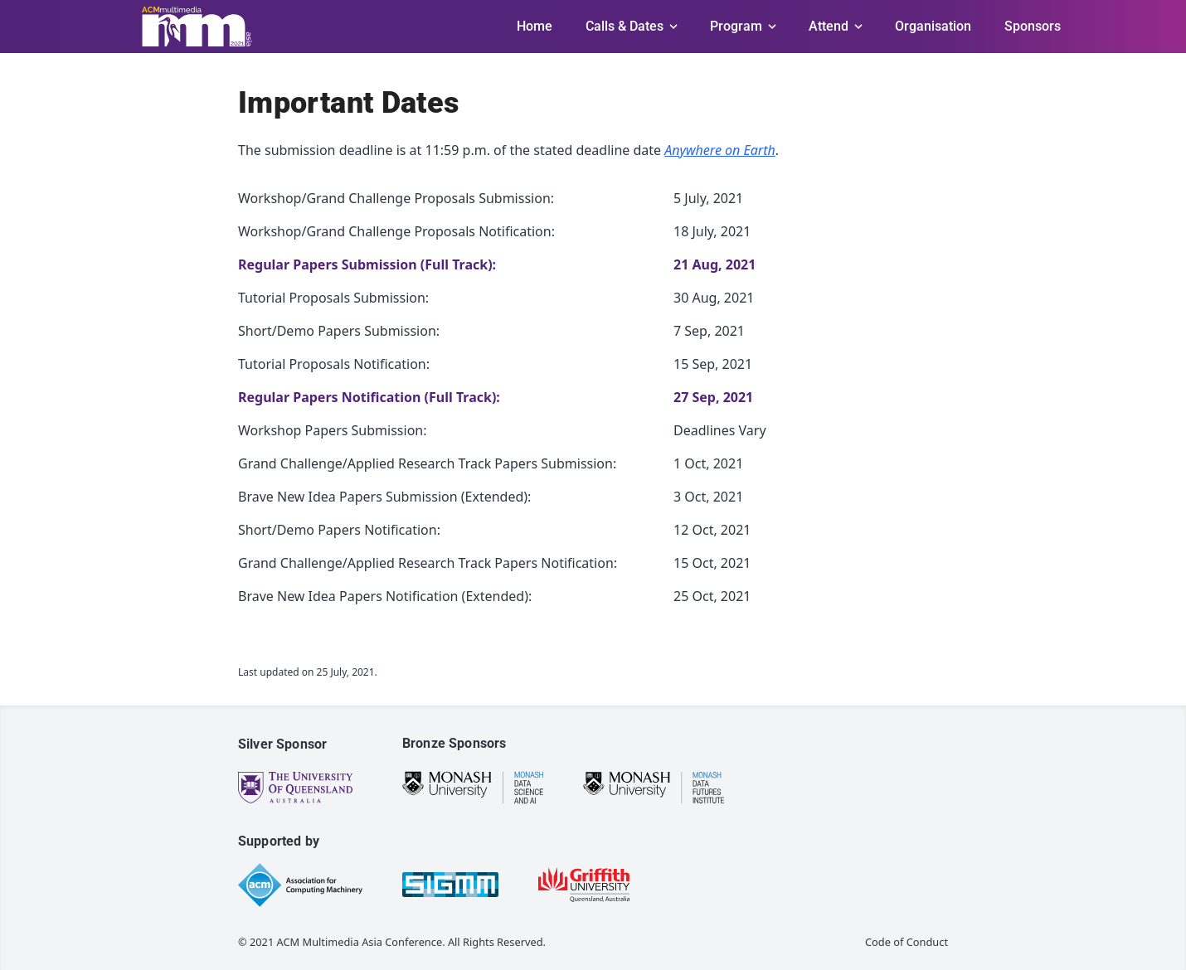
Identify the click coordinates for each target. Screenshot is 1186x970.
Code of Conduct (906, 941)
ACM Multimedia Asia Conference (360, 941)
